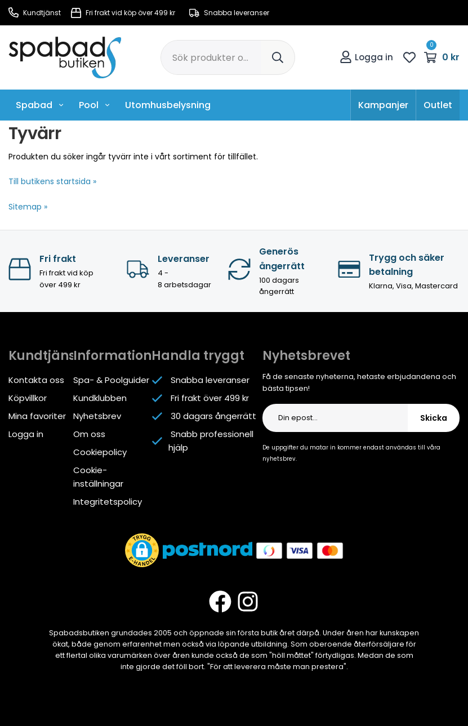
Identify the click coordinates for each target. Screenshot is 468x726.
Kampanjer (383, 105)
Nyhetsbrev (97, 416)
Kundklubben (100, 398)
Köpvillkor (27, 398)
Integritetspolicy (107, 501)
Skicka (433, 418)
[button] (142, 550)
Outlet (438, 105)
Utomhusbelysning (168, 105)
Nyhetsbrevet (306, 355)
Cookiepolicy (100, 452)
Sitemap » (27, 206)
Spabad (40, 105)
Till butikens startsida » (52, 181)
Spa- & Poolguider (111, 380)
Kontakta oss (36, 380)
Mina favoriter (37, 416)
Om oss (89, 434)
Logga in (366, 57)
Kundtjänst (34, 12)
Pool (94, 105)
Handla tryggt (197, 355)
